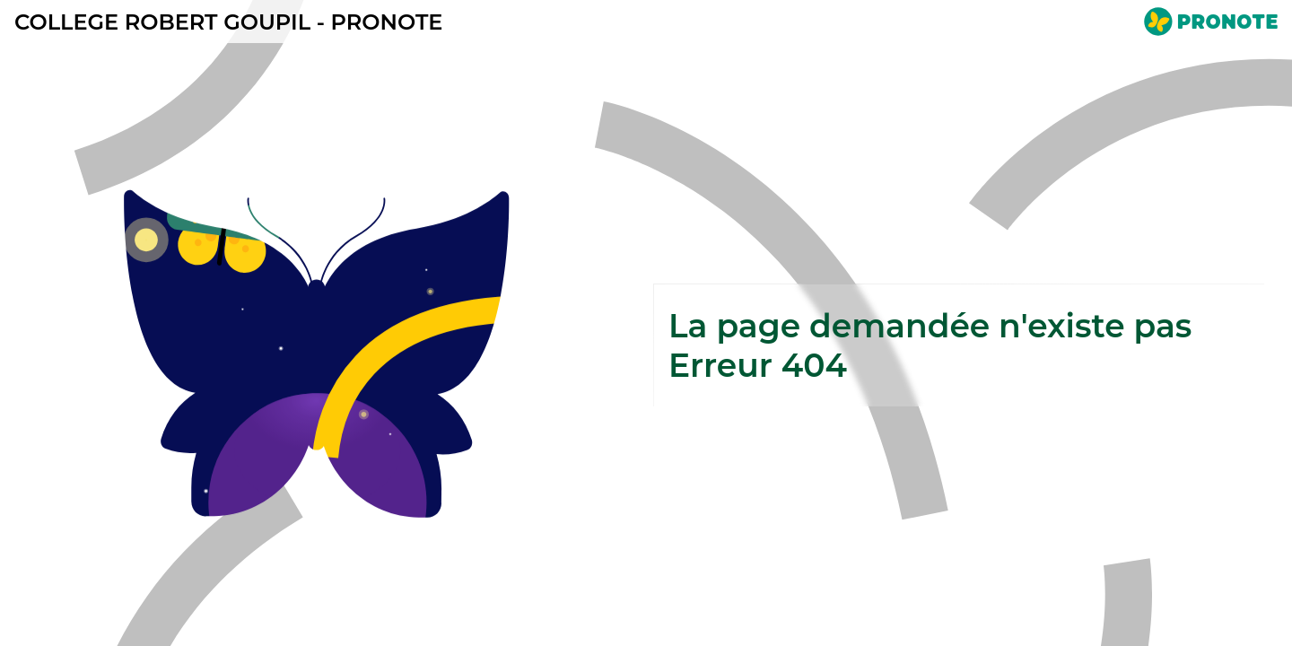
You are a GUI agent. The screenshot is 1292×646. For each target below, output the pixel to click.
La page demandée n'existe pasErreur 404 (930, 345)
